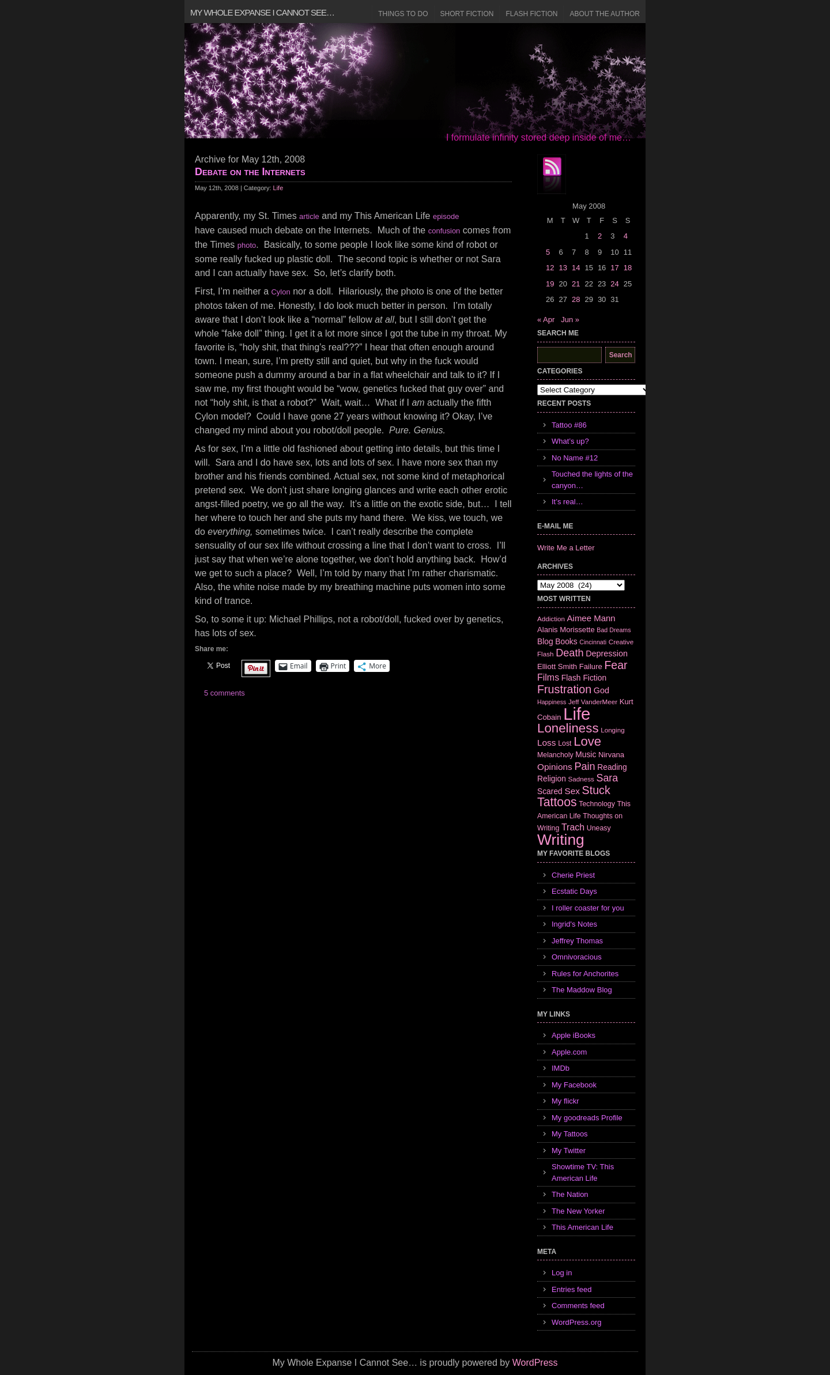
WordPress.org (576, 1322)
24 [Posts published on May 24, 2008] (614, 283)
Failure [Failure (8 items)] (590, 666)
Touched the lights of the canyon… (592, 480)
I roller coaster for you (588, 908)
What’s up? (570, 441)
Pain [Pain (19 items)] (584, 766)
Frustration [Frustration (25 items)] (564, 689)
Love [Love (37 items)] (587, 741)
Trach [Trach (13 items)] (572, 827)
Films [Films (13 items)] (548, 677)
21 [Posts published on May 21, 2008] (576, 283)
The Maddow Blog (582, 989)
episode (446, 216)
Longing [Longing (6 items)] (613, 730)
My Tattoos (570, 1134)
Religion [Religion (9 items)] (551, 778)
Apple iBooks (573, 1035)
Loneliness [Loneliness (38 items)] (568, 728)
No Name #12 (575, 458)
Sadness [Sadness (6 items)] (581, 779)
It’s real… (567, 501)
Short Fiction (467, 14)
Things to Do (403, 14)
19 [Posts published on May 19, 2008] (550, 283)
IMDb (560, 1068)
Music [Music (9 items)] (585, 754)
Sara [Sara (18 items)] (607, 778)
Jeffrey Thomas (577, 940)
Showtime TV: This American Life (583, 1172)
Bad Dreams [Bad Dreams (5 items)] (614, 629)
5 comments (224, 693)
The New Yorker (578, 1211)
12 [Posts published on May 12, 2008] (550, 267)
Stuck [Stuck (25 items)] (596, 790)
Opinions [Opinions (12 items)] (554, 767)
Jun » (570, 319)
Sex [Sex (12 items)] (572, 791)
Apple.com (569, 1052)
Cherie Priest (573, 875)
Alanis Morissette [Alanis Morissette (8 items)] (566, 629)
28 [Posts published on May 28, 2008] (576, 299)
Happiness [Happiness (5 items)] (551, 701)
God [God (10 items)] (601, 690)
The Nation (570, 1194)
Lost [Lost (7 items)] (564, 743)
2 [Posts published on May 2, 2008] (600, 236)
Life (278, 187)
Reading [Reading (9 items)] (612, 767)
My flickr (565, 1101)
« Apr (545, 319)
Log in (562, 1272)
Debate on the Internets (250, 171)
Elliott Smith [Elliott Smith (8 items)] (557, 666)
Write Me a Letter (565, 547)
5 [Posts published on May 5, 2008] (548, 252)
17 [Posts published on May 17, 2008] (614, 267)
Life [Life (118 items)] (576, 713)
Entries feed (571, 1289)
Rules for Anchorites (585, 973)
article (309, 216)
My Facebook (574, 1085)
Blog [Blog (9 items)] (545, 641)
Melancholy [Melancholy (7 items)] (555, 755)
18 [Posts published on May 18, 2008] (628, 267)
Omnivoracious (577, 957)
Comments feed (578, 1305)
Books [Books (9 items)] (566, 641)
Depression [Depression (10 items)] (607, 653)
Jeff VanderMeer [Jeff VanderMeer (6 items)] (592, 701)
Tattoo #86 (569, 425)
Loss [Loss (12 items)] (546, 742)
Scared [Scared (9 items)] (550, 791)
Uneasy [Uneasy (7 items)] (599, 828)
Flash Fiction (531, 14)
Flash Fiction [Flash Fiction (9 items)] (583, 677)
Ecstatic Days (574, 891)
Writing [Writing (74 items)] (560, 839)
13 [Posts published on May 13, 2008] (563, 267)
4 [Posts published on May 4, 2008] (626, 236)
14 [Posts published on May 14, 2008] (576, 267)
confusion (444, 230)
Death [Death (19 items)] (569, 653)
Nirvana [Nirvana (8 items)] (611, 754)
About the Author (604, 14)
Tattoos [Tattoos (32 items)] (557, 802)
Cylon (280, 292)
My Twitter (569, 1150)
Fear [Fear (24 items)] (615, 665)
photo (246, 245)
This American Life (582, 1227)
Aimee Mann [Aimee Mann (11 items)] (591, 618)
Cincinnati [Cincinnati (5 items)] (592, 642)
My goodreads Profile (587, 1117)
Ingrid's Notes (574, 924)
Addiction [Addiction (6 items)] (551, 618)
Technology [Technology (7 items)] (597, 804)
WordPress (535, 1363)
